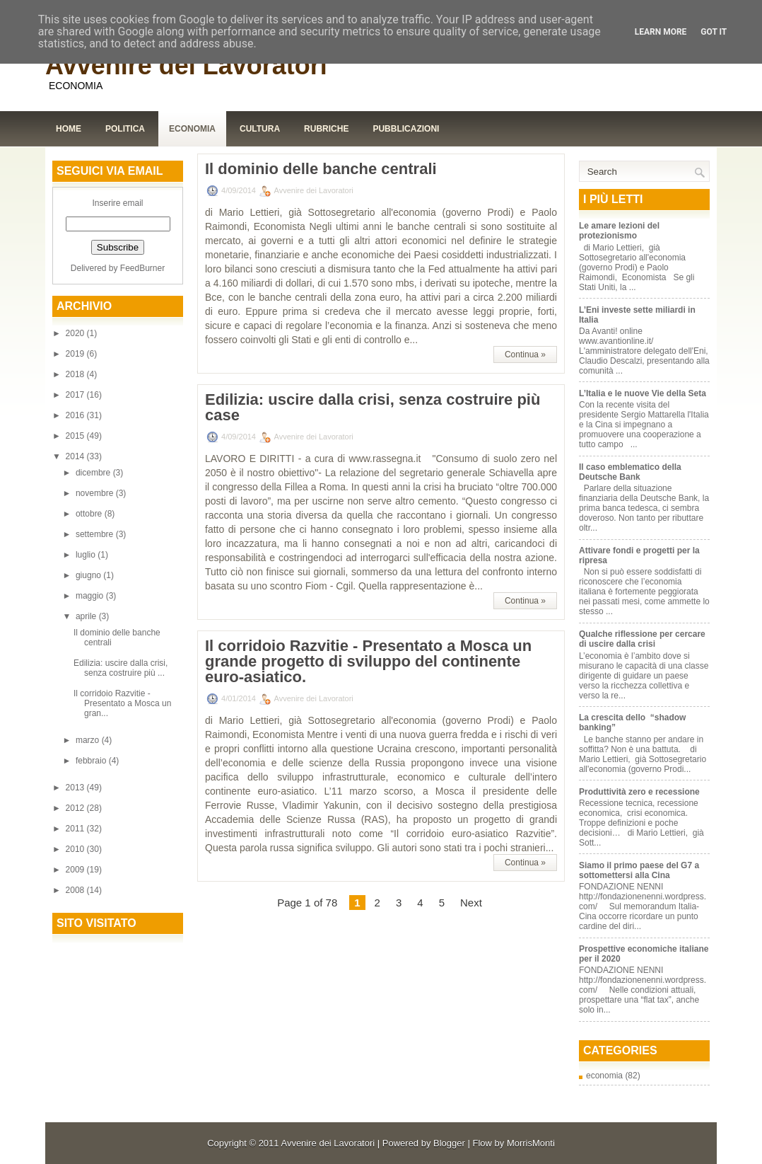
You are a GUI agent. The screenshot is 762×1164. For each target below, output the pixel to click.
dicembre (94, 473)
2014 (76, 456)
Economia (192, 129)
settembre (96, 534)
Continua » (525, 354)
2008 (76, 890)
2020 (76, 333)
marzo (89, 740)
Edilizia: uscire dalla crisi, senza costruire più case (372, 407)
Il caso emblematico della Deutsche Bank (630, 472)
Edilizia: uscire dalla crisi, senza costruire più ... (121, 668)
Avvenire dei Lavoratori (186, 65)
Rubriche (326, 129)
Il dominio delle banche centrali (321, 169)
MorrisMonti (531, 1143)
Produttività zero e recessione (639, 792)
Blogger (449, 1143)
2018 (76, 374)
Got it (714, 32)
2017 (76, 395)
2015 (76, 436)
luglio (87, 555)
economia (604, 1076)
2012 (76, 808)
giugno (89, 575)
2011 (76, 829)
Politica (125, 129)
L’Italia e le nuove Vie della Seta (642, 393)
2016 (76, 415)
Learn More (661, 32)
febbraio (92, 761)
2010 (76, 849)
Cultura (260, 129)
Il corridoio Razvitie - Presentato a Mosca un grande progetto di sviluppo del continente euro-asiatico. (368, 661)
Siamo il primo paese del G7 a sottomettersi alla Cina (639, 870)
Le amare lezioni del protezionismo (619, 231)
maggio (91, 596)
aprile (87, 616)
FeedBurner (142, 268)
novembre (96, 493)
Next (471, 903)
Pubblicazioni (406, 129)
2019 (76, 354)
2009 (76, 870)
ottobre (90, 514)
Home (68, 129)
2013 (76, 788)
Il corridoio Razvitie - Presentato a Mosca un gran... (122, 703)
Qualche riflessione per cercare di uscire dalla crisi (642, 639)
